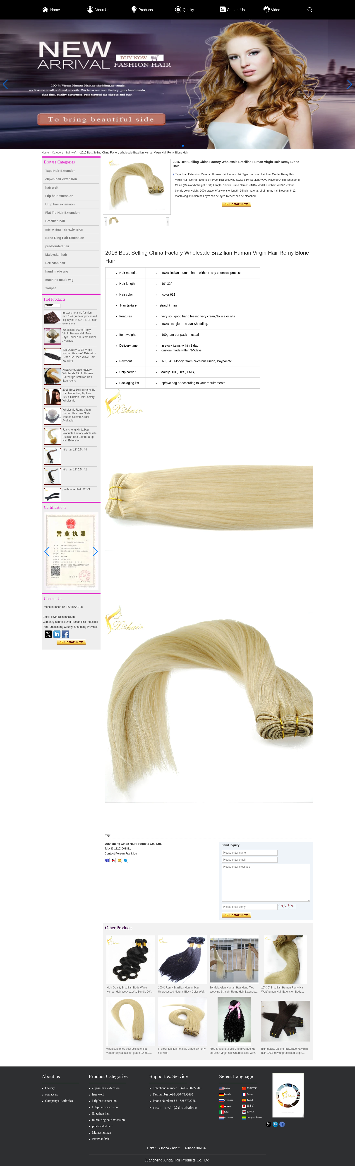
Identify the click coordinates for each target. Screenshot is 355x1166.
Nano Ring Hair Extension (64, 238)
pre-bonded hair (57, 246)
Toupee (50, 288)
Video (275, 10)
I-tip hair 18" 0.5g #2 (74, 472)
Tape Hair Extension (60, 171)
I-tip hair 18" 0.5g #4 (74, 452)
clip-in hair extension (61, 179)
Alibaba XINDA (195, 1148)
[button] (172, 146)
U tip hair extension (60, 204)
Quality (188, 10)
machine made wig (59, 280)
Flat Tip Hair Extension (62, 212)
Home (55, 10)
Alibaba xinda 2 (169, 1148)
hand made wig (56, 271)
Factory (50, 1088)
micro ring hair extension (64, 229)
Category (57, 152)
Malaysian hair (56, 254)
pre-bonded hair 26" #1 (76, 492)
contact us (51, 1095)
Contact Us (236, 10)
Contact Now (71, 642)
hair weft (71, 152)
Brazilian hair (55, 221)
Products (146, 10)
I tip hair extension (59, 196)
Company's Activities (59, 1101)
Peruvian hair (55, 263)
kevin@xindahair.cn (180, 1107)
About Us (101, 10)
